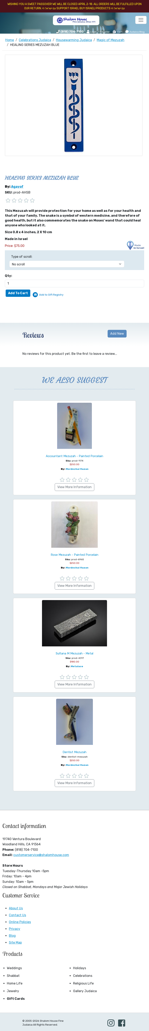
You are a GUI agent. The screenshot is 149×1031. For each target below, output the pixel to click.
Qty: (8, 276)
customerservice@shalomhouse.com (41, 855)
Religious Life (83, 983)
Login (92, 31)
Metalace (77, 666)
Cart (117, 32)
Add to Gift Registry (51, 294)
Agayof (17, 186)
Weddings (14, 968)
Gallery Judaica (85, 991)
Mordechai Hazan (77, 469)
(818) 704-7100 (72, 31)
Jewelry (13, 991)
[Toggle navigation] (141, 20)
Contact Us (17, 915)
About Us (16, 908)
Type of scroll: (21, 257)
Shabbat (13, 976)
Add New (117, 333)
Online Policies (20, 922)
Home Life (14, 983)
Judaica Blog (135, 31)
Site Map (15, 942)
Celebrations (82, 976)
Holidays (79, 968)
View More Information (74, 487)
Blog (12, 936)
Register (105, 31)
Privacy (14, 929)
